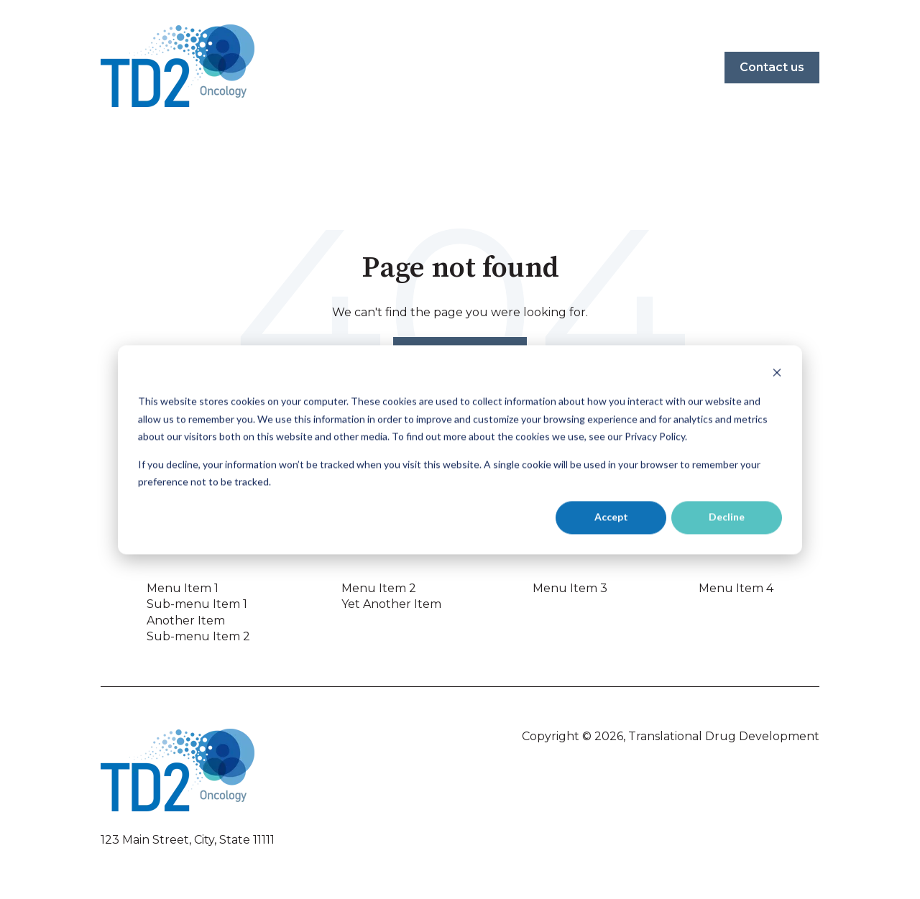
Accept (611, 517)
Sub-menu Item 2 (198, 636)
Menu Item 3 (570, 588)
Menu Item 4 (736, 588)
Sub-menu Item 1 (197, 604)
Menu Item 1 (182, 588)
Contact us (772, 67)
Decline (727, 517)
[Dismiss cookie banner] (777, 374)
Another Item (186, 620)
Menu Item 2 (378, 588)
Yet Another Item (391, 604)
